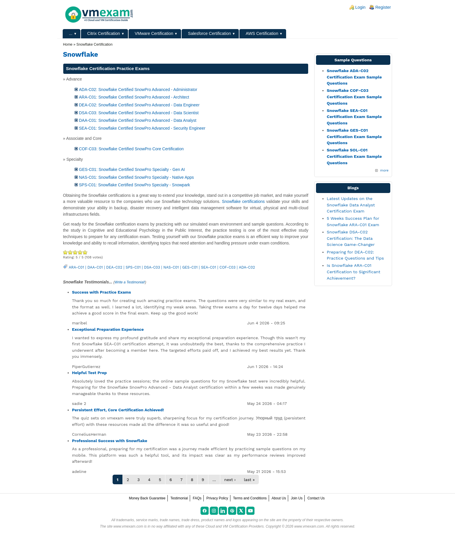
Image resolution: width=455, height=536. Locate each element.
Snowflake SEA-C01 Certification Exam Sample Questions (354, 116)
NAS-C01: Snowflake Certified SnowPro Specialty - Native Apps (136, 177)
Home (68, 44)
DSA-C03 (152, 267)
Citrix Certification (103, 33)
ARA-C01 (76, 267)
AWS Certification (262, 33)
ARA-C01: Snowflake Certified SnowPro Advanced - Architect (134, 97)
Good (75, 252)
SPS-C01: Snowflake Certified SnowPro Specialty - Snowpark (134, 185)
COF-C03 (227, 267)
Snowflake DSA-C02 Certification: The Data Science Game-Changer (351, 238)
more (384, 170)
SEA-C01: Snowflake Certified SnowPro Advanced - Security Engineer (142, 128)
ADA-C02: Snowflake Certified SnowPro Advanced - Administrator (138, 89)
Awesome (85, 252)
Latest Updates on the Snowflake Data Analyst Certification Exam (351, 204)
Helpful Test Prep (89, 372)
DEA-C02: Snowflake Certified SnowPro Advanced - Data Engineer (139, 105)
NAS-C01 (171, 267)
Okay (70, 252)
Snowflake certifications (243, 201)
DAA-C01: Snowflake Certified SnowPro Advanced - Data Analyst (137, 120)
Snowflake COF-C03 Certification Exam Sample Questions (354, 96)
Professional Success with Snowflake (109, 440)
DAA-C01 (95, 267)
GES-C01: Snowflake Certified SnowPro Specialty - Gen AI (132, 169)
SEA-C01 (208, 267)
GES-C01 (190, 267)
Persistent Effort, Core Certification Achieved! (118, 410)
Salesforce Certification (209, 33)
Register (383, 7)
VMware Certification (154, 33)
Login (360, 7)
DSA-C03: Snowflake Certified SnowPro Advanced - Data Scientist (138, 112)
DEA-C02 (114, 267)
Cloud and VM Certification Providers (234, 526)
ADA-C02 (247, 267)
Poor (65, 252)
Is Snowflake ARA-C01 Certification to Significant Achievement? (353, 271)
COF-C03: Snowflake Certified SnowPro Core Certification (131, 148)
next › (230, 479)
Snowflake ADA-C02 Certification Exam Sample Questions (354, 76)
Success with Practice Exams (101, 292)
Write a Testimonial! (130, 282)
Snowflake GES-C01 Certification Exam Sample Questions (354, 136)
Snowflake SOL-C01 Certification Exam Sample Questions (354, 156)
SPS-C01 (133, 267)
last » (249, 479)
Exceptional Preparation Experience (108, 329)
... (71, 33)
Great (80, 252)
